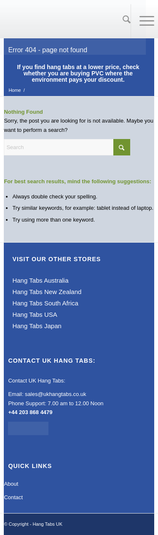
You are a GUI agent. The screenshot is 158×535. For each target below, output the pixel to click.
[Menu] (142, 21)
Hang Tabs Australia (40, 280)
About (11, 484)
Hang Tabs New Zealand (46, 291)
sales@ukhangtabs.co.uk (55, 394)
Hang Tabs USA (34, 314)
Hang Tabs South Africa (45, 303)
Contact (13, 497)
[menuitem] (122, 21)
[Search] (122, 21)
